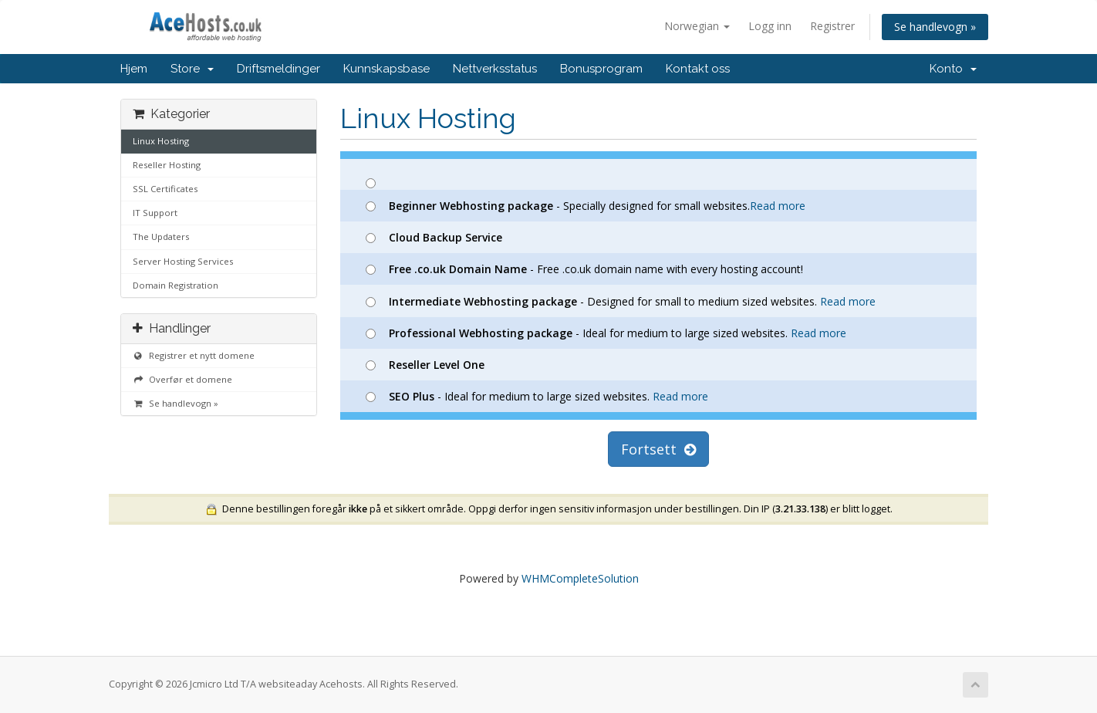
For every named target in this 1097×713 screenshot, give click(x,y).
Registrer (832, 26)
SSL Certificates (165, 188)
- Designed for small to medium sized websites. (621, 301)
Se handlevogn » (935, 26)
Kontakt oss (698, 69)
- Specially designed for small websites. (585, 205)
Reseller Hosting (167, 165)
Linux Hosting (161, 141)
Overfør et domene (182, 379)
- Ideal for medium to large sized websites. (606, 333)
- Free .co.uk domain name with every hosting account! (584, 269)
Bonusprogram (601, 69)
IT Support (155, 212)
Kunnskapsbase (386, 69)
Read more (777, 205)
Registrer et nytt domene (194, 355)
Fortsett (658, 449)
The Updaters (161, 236)
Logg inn (770, 26)
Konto (953, 69)
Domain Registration (175, 285)
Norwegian (697, 26)
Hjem (133, 69)
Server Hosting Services (183, 261)
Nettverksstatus (495, 69)
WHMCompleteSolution (580, 578)
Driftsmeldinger (278, 69)
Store (192, 69)
